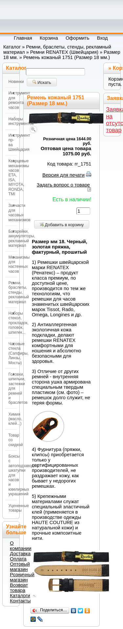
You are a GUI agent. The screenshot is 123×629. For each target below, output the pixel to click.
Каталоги (20, 595)
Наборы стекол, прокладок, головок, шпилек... (13, 323)
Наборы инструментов (13, 121)
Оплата (18, 558)
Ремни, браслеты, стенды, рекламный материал (13, 292)
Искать (41, 82)
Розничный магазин (22, 577)
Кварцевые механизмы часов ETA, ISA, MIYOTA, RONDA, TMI (13, 177)
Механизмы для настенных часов (13, 264)
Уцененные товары (13, 508)
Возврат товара (19, 587)
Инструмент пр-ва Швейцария (13, 142)
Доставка (20, 553)
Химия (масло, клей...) (13, 419)
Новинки (13, 81)
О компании (20, 546)
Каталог (12, 46)
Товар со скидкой (13, 440)
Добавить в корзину (62, 224)
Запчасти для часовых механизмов (13, 212)
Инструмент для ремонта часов (13, 100)
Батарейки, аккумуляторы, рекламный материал (13, 238)
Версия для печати (63, 175)
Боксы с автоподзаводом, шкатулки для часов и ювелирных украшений (13, 475)
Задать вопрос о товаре (63, 184)
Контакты (20, 600)
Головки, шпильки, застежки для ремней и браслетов (13, 388)
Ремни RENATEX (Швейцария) (64, 52)
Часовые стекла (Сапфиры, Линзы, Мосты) (13, 353)
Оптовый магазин (20, 566)
